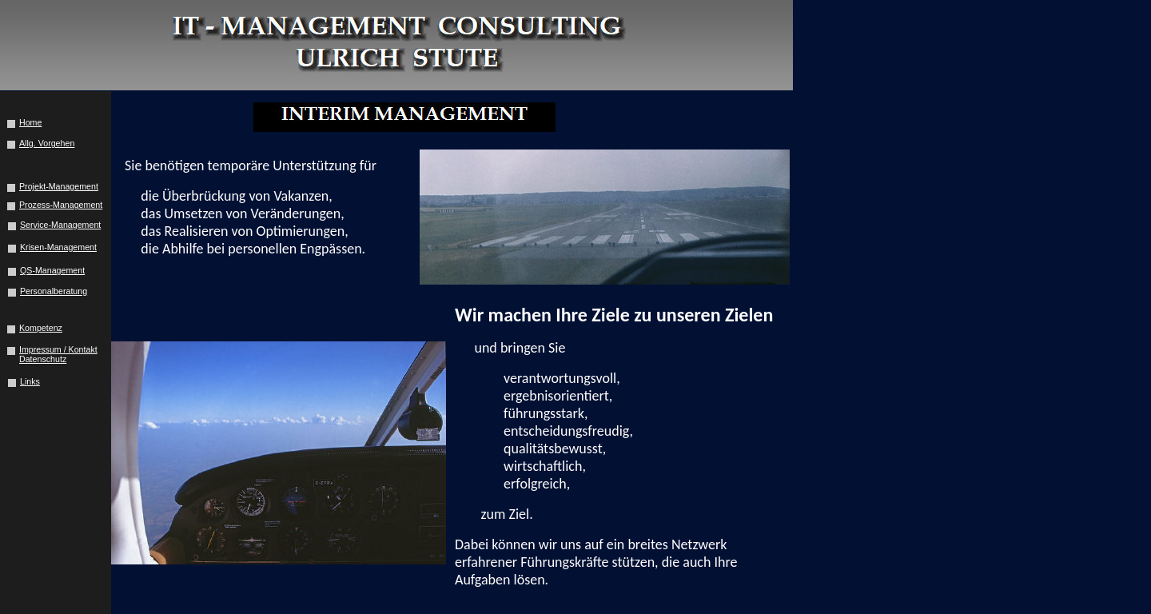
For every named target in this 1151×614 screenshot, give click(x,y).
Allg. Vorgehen (46, 143)
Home (30, 122)
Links (30, 381)
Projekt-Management (58, 186)
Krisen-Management (58, 247)
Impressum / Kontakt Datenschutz (58, 354)
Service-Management (60, 224)
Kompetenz (40, 328)
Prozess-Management (60, 204)
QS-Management (52, 270)
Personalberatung (53, 291)
